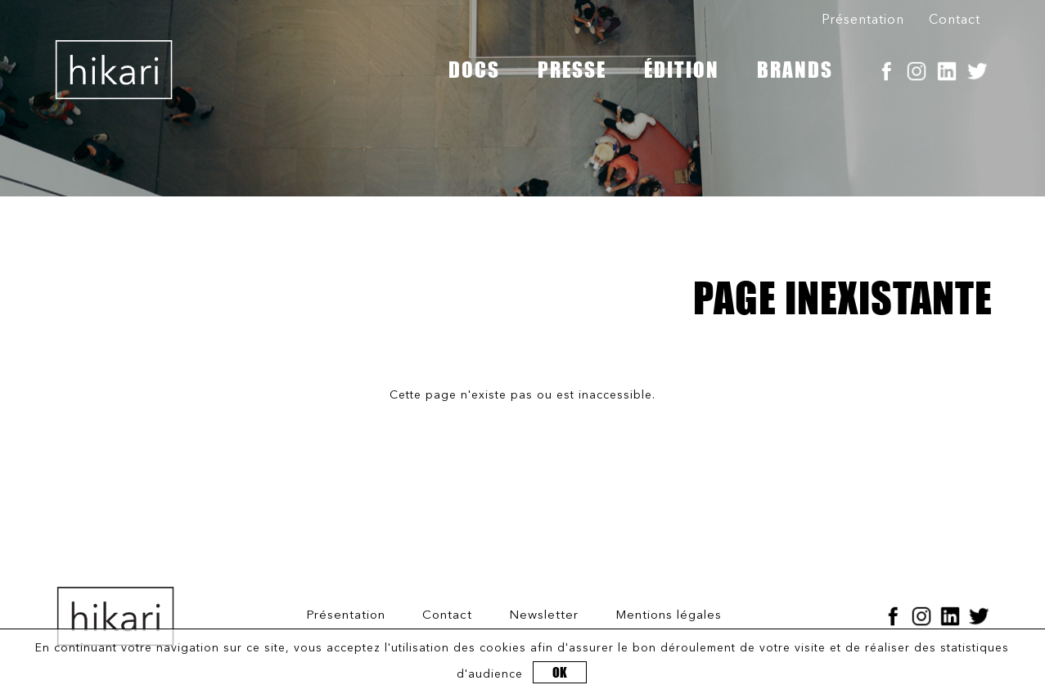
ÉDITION (681, 69)
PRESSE (572, 69)
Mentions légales (668, 616)
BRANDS (795, 69)
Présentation (863, 20)
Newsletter (544, 616)
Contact (954, 20)
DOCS (474, 69)
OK (559, 672)
